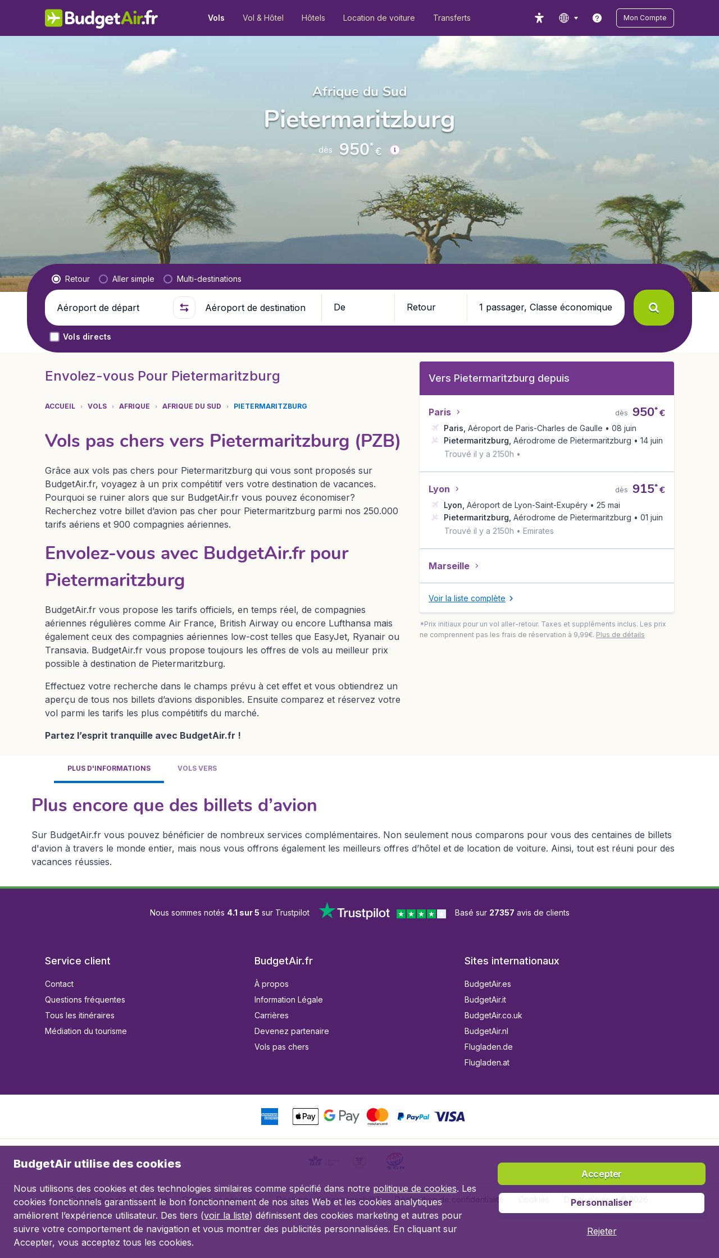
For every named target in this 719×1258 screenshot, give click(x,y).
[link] (597, 18)
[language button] (568, 18)
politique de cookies (415, 1188)
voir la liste (226, 1215)
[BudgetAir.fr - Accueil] (101, 18)
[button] (645, 18)
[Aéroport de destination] (258, 307)
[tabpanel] (359, 830)
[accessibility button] (539, 18)
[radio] (71, 279)
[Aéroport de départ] (110, 307)
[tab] (109, 769)
